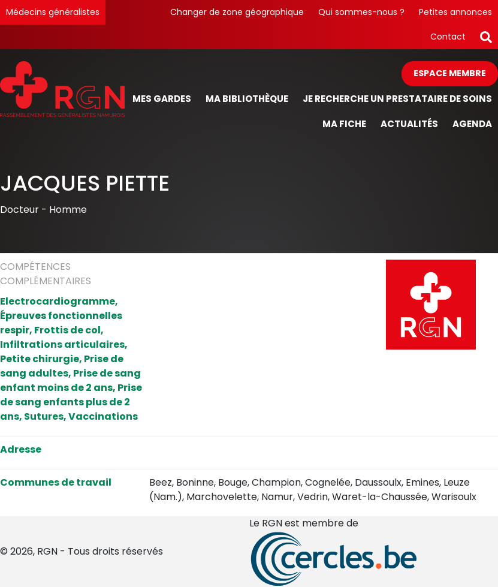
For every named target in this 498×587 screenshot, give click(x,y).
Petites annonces (455, 12)
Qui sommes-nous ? (361, 12)
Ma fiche (344, 124)
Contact (448, 37)
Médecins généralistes (52, 12)
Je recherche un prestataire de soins (397, 98)
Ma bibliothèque (247, 98)
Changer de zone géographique (237, 12)
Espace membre (450, 73)
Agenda (472, 124)
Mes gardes (161, 98)
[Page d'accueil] (62, 99)
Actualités (409, 124)
